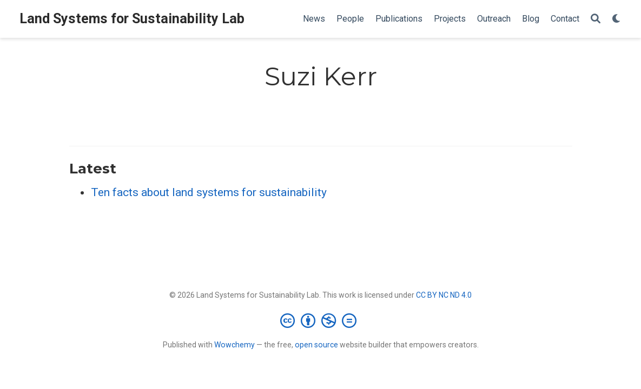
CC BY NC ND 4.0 (444, 295)
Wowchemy (234, 344)
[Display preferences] (617, 19)
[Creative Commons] (320, 320)
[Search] (595, 19)
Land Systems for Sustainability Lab (131, 18)
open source (316, 344)
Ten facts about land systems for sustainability (209, 192)
